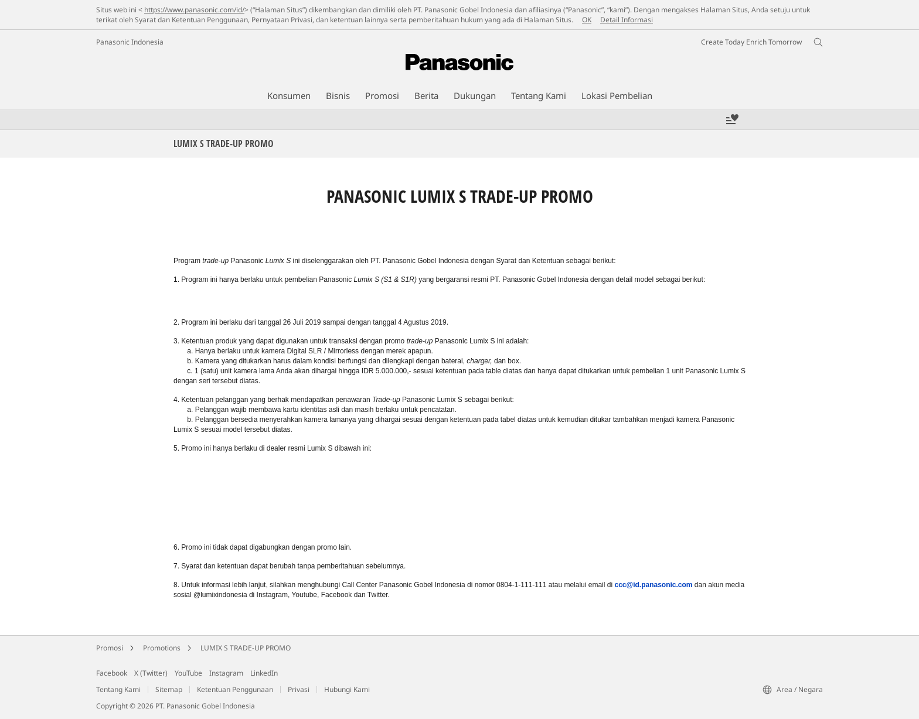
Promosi (109, 648)
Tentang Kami (118, 689)
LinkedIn (264, 673)
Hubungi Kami (347, 689)
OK (586, 20)
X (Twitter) (151, 673)
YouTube (188, 673)
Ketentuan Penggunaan (235, 689)
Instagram (226, 673)
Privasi (298, 689)
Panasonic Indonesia (130, 42)
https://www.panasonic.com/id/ (194, 10)
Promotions (162, 648)
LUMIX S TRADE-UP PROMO (245, 648)
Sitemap (168, 689)
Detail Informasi (626, 20)
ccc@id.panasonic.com (653, 585)
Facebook (111, 673)
